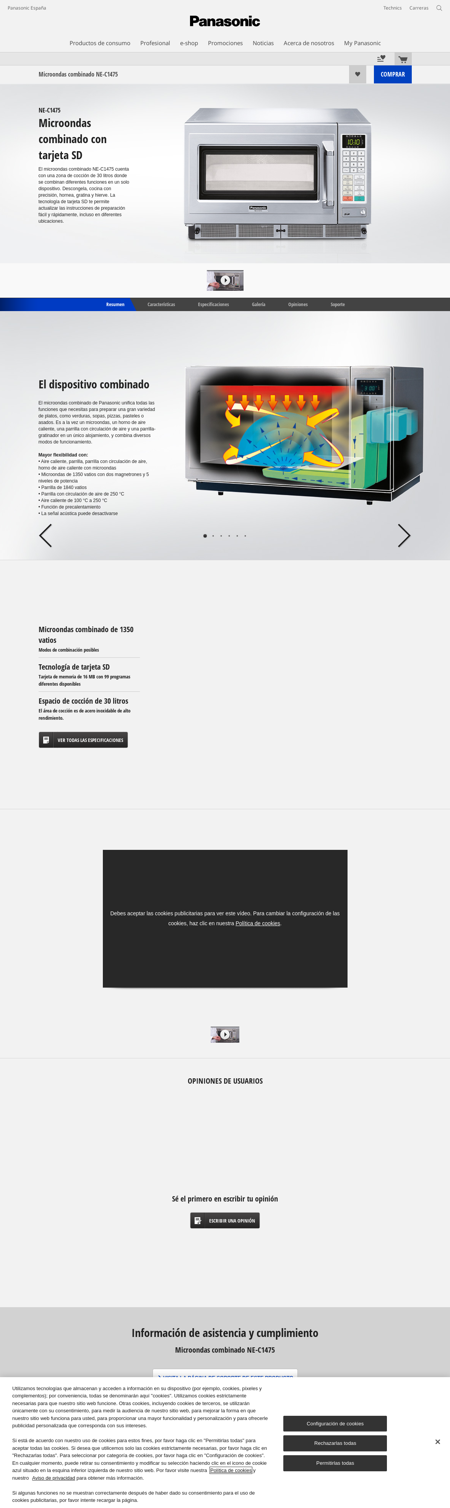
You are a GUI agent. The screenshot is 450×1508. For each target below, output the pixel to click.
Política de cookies (258, 923)
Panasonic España (27, 8)
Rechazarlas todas (335, 1443)
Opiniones (298, 303)
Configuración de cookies (335, 1423)
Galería (258, 303)
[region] (225, 1442)
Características (161, 303)
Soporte (338, 303)
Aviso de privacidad (53, 1478)
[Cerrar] (437, 1441)
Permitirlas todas (335, 1463)
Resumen (115, 303)
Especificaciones (213, 303)
